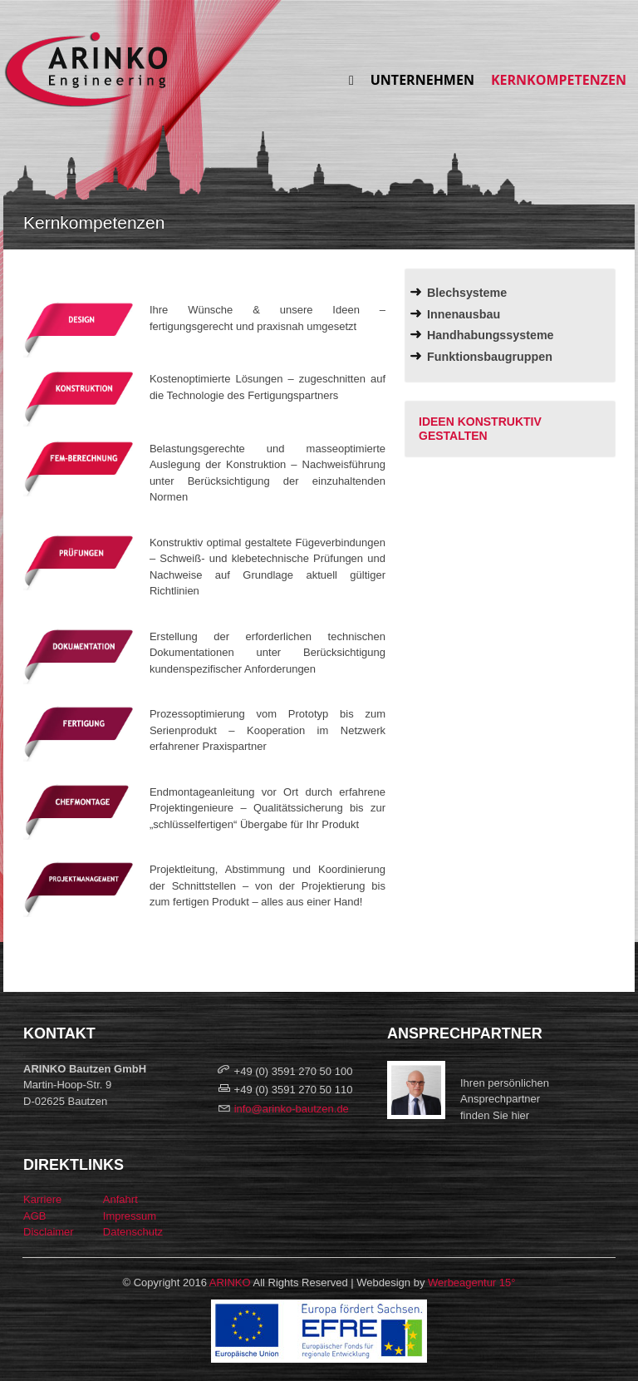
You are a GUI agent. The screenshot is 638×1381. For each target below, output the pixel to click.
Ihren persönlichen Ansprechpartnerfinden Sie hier (504, 1099)
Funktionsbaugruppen (489, 356)
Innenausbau (463, 314)
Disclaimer (48, 1232)
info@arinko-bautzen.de (291, 1108)
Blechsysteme (467, 292)
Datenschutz (133, 1232)
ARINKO (230, 1282)
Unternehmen (422, 80)
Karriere (42, 1199)
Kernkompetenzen (558, 80)
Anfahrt (120, 1199)
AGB (34, 1216)
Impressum (129, 1216)
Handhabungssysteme (490, 335)
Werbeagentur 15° (471, 1282)
